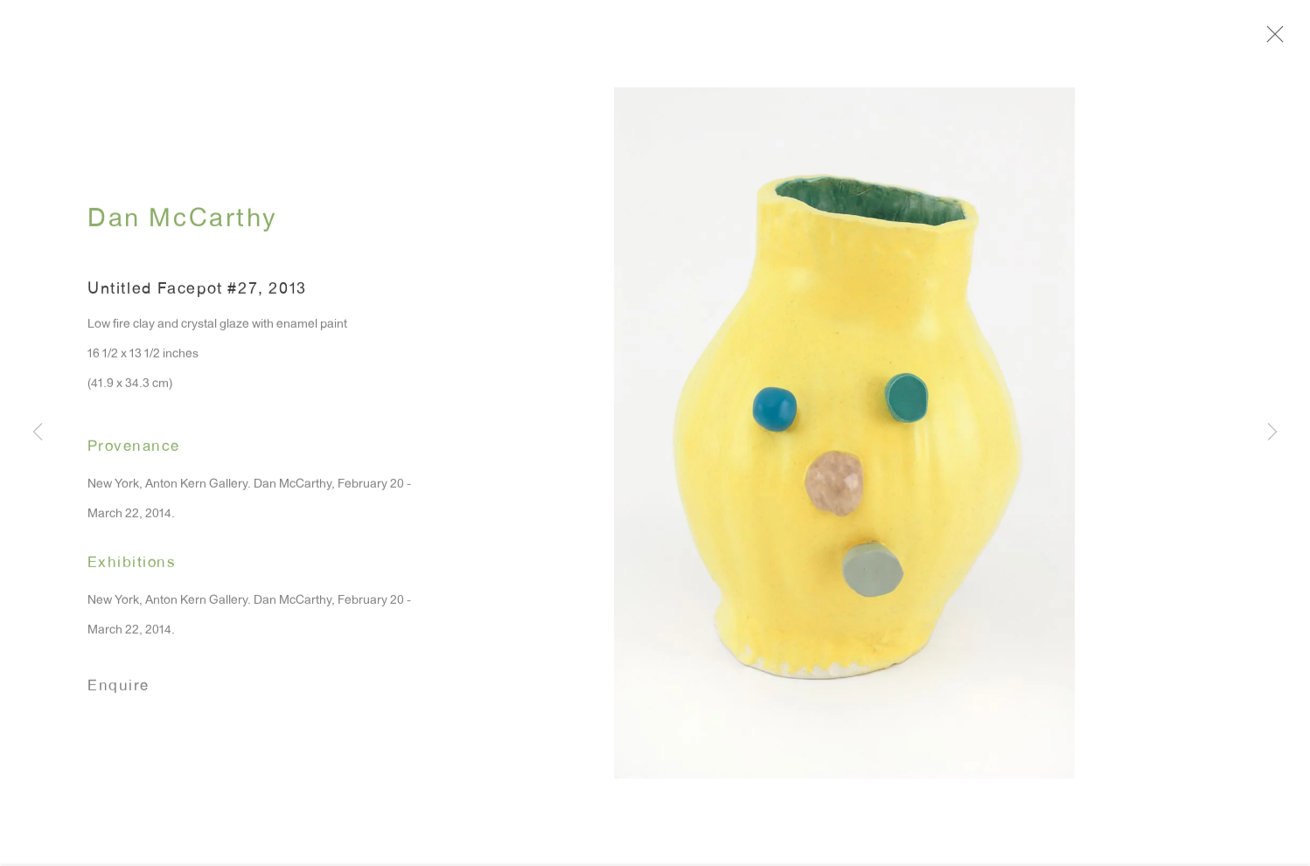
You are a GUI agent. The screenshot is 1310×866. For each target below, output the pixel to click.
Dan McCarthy (182, 226)
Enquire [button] (118, 691)
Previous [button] (37, 433)
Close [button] (1278, 39)
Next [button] (1272, 433)
